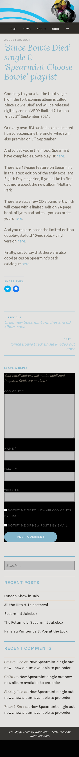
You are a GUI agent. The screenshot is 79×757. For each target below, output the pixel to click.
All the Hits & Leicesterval (26, 604)
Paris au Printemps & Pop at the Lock (36, 631)
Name (10, 448)
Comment (14, 391)
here (60, 156)
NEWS (27, 28)
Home (13, 28)
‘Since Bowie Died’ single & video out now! (39, 344)
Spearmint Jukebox (20, 613)
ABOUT (41, 28)
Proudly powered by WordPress (28, 731)
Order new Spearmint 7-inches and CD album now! (39, 322)
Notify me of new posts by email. (38, 525)
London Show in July (21, 596)
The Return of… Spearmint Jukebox (33, 622)
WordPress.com (39, 735)
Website (11, 489)
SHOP (56, 28)
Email (10, 469)
